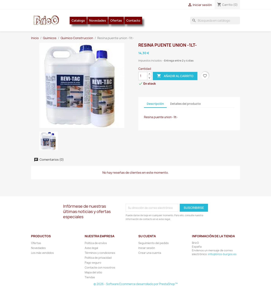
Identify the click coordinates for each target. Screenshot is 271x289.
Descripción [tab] (155, 104)
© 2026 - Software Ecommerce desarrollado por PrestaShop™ (136, 284)
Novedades (97, 20)
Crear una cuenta (149, 253)
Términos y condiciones (100, 253)
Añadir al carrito (175, 76)
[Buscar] (215, 20)
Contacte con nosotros (100, 267)
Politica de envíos (96, 243)
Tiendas (90, 277)
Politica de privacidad (98, 257)
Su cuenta (147, 236)
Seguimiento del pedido (153, 243)
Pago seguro (93, 262)
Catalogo (78, 20)
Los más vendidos (42, 253)
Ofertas (116, 20)
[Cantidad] (142, 76)
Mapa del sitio (93, 272)
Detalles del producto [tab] (185, 104)
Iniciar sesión (146, 248)
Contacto (133, 20)
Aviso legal (91, 248)
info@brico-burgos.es (222, 254)
